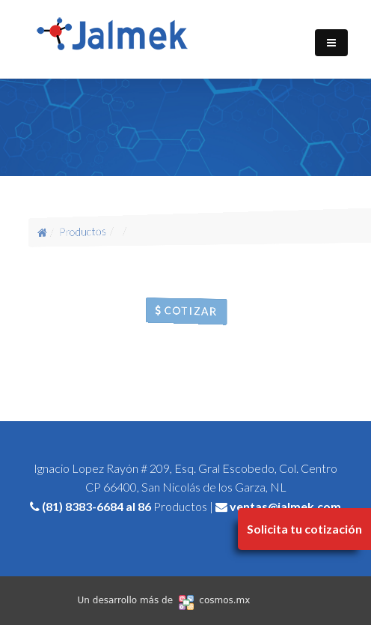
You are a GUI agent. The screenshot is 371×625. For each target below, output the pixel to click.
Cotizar (186, 311)
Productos (82, 231)
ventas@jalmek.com (285, 506)
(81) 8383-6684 (82, 506)
